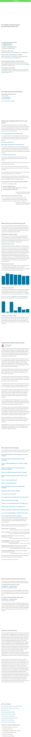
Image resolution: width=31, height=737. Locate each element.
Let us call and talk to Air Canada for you (12, 133)
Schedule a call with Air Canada (7, 243)
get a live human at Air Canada (12, 57)
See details (12, 101)
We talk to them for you (6, 52)
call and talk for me (15, 296)
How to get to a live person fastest (8, 714)
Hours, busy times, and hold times (8, 716)
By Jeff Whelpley (8, 345)
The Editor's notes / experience (7, 720)
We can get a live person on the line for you (12, 144)
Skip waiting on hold (16, 52)
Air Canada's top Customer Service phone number (11, 706)
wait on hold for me (24, 296)
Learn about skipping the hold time (8, 154)
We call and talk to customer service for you (10, 708)
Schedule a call (25, 52)
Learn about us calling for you (7, 142)
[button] (30, 1)
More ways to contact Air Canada (8, 722)
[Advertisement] (15, 67)
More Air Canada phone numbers (8, 712)
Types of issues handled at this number (9, 718)
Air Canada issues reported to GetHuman (9, 559)
